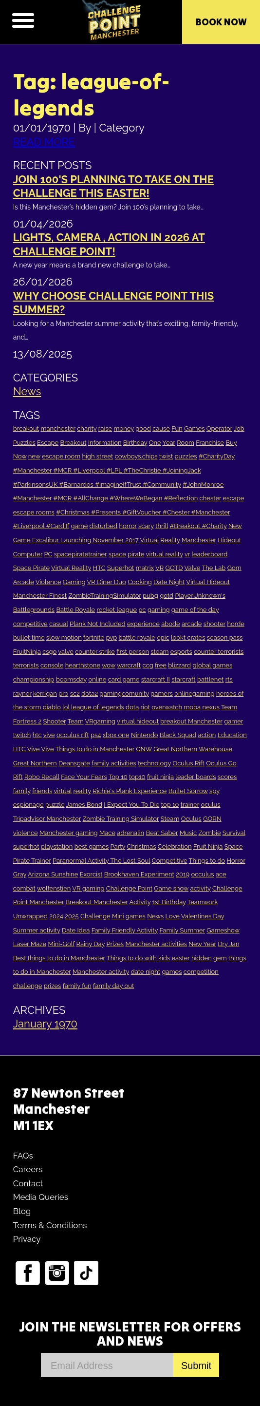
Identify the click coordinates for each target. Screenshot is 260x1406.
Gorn (234, 567)
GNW (144, 749)
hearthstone (82, 665)
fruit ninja (160, 776)
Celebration (175, 846)
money (123, 428)
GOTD (174, 567)
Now (20, 456)
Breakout (73, 442)
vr (187, 554)
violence (25, 832)
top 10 (170, 804)
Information (105, 442)
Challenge (95, 916)
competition (201, 971)
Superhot (120, 567)
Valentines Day (202, 916)
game (79, 526)
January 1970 (45, 1023)
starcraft (183, 679)
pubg (150, 595)
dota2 (89, 693)
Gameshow (223, 930)
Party (118, 846)
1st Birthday (169, 902)
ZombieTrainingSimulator (104, 595)
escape (233, 498)
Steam (170, 818)
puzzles (186, 456)
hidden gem (209, 958)
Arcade (23, 582)
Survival (234, 832)
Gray (19, 874)
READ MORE (44, 141)
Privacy (27, 1239)
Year (169, 442)
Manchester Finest (40, 595)
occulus (202, 874)
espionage (28, 804)
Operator (219, 428)
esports (181, 651)
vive (49, 735)
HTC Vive (26, 749)
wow (108, 665)
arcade (192, 623)
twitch (22, 735)
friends (42, 791)
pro (63, 693)
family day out (113, 985)
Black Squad (178, 735)
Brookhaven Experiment (139, 874)
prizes (52, 985)
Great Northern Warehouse (192, 749)
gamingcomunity (124, 693)
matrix (145, 567)
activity (200, 888)
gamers (161, 693)
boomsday (71, 679)
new (34, 456)
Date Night (169, 582)
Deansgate (74, 763)
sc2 (75, 693)
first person (132, 651)
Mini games (129, 916)
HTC (99, 567)
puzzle (55, 804)
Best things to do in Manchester (59, 958)
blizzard (179, 665)
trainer (190, 804)
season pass (225, 637)
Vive (47, 749)
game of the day (195, 609)
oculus (210, 804)
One (155, 442)
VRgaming (100, 721)
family (22, 791)
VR (159, 567)
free (161, 665)
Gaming (74, 582)
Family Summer (182, 930)
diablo (52, 707)
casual (58, 623)
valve (65, 651)
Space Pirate (31, 567)
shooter (214, 623)
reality (82, 791)
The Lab (213, 567)
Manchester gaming (68, 832)
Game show (171, 888)
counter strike (95, 651)
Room (185, 442)
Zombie (209, 832)
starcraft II (155, 679)
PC (48, 554)
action (207, 735)
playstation (57, 846)
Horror (236, 860)
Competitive (169, 860)
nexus (211, 707)
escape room (61, 456)
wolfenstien (54, 888)
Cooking (140, 582)
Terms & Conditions (50, 1225)
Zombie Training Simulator (121, 818)
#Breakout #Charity (198, 526)
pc (142, 609)
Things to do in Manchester (95, 749)
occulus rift (72, 735)
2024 (56, 916)
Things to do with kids (138, 958)
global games (212, 665)
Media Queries (40, 1197)
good (143, 428)
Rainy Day (90, 944)
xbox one (116, 735)
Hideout (229, 540)
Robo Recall (41, 776)
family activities (114, 763)
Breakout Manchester (97, 902)
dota (132, 707)
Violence (48, 582)
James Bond (84, 804)
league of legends (97, 707)
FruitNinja (27, 651)
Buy (231, 442)
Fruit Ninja (208, 846)
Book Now (221, 22)
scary (146, 526)
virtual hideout (138, 721)
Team (75, 721)
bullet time (29, 637)
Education (232, 735)
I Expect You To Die (131, 804)
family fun (77, 985)
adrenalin (130, 832)
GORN (212, 818)
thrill (161, 526)
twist (166, 456)
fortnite (93, 637)
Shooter (54, 721)
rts (229, 679)
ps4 (96, 735)
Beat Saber (162, 832)
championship (34, 679)
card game (124, 679)
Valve (192, 567)
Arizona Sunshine (53, 874)
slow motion (64, 637)
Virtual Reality (71, 567)
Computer (27, 554)
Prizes (115, 944)
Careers (28, 1169)
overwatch (166, 707)
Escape (47, 442)
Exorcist (91, 874)
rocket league (117, 609)
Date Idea (76, 930)
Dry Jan (228, 944)
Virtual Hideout (208, 582)
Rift (18, 776)
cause (161, 428)
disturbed (104, 526)
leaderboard (209, 554)
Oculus (191, 818)
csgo (49, 651)
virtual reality (164, 554)
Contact (28, 1183)
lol (65, 707)
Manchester (199, 540)
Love (173, 916)
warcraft (129, 665)
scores (227, 776)
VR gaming (88, 888)
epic (163, 637)
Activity (140, 902)
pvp (111, 637)
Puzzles (24, 442)
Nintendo (144, 735)
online (97, 679)
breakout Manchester (191, 721)
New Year (202, 944)
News (27, 391)
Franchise (210, 442)
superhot (26, 846)
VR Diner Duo (106, 582)
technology (154, 763)
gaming (159, 609)
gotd (166, 595)
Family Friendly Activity (125, 930)
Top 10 (118, 776)
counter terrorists (218, 651)
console (52, 665)
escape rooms (34, 512)
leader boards (195, 776)
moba (192, 707)
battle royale (137, 637)
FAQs (23, 1155)
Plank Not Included (98, 623)
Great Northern (35, 763)
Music (188, 832)
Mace (107, 832)
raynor (22, 693)
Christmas (141, 846)
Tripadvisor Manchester (47, 818)
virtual (63, 791)
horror (128, 526)
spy (214, 791)
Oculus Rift (188, 763)
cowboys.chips (136, 456)
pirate (136, 554)
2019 (182, 874)
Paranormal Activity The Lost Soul (101, 860)
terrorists (26, 665)
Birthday (135, 442)
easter (180, 958)
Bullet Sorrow (188, 791)
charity (86, 428)
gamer (233, 721)
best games (91, 846)
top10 (137, 776)
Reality (170, 540)
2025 (72, 916)
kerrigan (45, 693)
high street (97, 456)
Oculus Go (221, 763)
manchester (57, 428)
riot (145, 707)
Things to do (207, 860)
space (117, 554)
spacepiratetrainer (80, 554)
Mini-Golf (61, 944)
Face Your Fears (84, 776)
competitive (30, 623)
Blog (22, 1211)
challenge (27, 985)
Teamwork (202, 902)
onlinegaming (194, 693)
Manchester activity (101, 971)
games (172, 971)
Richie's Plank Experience (130, 791)
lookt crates (188, 637)
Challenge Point (129, 888)
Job (239, 428)
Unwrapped (30, 916)
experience (143, 623)
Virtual (149, 540)
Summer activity (36, 930)
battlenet (210, 679)
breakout (26, 428)
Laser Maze (29, 944)
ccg (148, 665)
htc (37, 735)
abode (170, 623)
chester (211, 498)
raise (105, 428)
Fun (177, 428)
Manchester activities (155, 944)
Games (194, 428)
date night (146, 971)
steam (159, 651)
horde (235, 623)
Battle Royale (75, 609)
